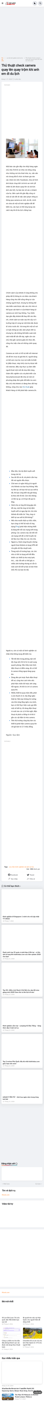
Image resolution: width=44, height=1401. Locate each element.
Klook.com (6, 1195)
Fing (17, 527)
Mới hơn (6, 1184)
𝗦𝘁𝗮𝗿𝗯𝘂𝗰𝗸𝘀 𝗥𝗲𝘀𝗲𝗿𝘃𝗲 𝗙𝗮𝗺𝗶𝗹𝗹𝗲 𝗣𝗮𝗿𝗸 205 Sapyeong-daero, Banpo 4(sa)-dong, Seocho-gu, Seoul (21, 1389)
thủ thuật (26, 387)
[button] (3, 3)
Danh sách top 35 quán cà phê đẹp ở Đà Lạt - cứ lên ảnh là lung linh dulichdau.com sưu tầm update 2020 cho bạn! (22, 954)
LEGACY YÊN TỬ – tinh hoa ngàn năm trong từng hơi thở (21, 1098)
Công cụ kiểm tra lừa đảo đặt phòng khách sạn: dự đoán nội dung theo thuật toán (11, 1344)
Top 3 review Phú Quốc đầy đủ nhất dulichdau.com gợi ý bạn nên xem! (21, 1062)
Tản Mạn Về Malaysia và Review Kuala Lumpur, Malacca (26, 1396)
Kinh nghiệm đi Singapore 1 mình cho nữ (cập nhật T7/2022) (21, 918)
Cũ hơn (38, 1184)
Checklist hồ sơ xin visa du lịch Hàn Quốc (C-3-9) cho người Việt (32, 1343)
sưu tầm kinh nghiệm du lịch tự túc (15, 58)
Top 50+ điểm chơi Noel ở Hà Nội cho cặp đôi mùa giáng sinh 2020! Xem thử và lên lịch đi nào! (21, 991)
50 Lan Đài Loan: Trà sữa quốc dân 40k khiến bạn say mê (10, 1320)
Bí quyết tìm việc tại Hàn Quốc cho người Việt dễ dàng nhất (32, 1320)
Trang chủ (2, 59)
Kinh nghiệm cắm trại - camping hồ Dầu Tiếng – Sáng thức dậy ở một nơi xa (22, 1027)
